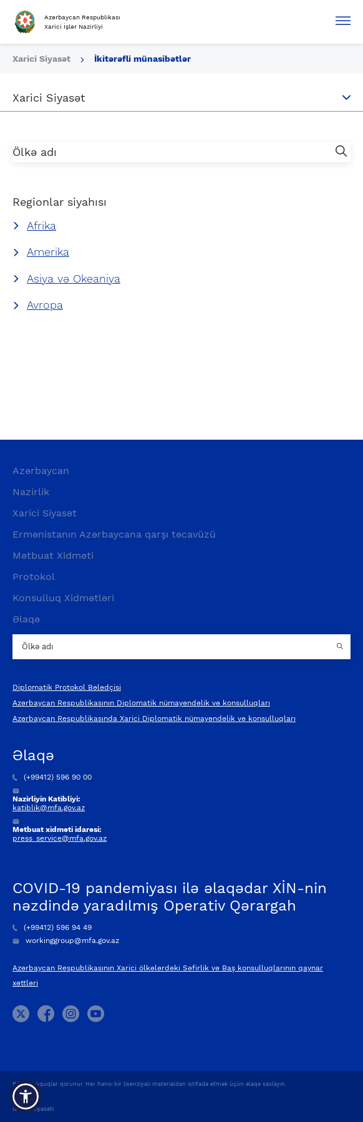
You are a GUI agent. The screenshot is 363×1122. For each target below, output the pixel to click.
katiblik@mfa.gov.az (48, 807)
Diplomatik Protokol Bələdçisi (66, 687)
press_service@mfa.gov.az (59, 838)
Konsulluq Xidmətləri (63, 598)
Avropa (45, 304)
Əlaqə (26, 619)
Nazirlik (30, 492)
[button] (25, 1096)
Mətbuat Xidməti (53, 555)
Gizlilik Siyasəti (33, 1109)
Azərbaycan (40, 470)
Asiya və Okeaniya (73, 278)
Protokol (33, 577)
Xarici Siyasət (42, 59)
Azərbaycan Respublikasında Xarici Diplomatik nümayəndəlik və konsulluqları (154, 718)
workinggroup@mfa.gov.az (65, 940)
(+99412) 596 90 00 (52, 777)
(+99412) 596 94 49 (52, 927)
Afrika (41, 225)
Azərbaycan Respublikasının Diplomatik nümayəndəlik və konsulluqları (141, 703)
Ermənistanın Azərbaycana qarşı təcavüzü (114, 534)
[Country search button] (341, 646)
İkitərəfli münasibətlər (142, 59)
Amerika (48, 251)
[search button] (341, 152)
